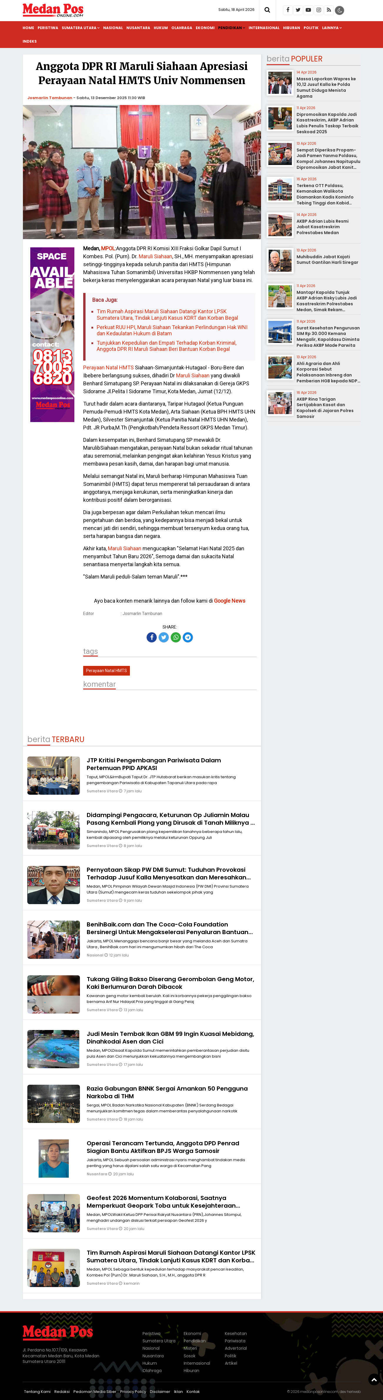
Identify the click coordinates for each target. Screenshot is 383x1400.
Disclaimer (160, 1391)
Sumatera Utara (79, 27)
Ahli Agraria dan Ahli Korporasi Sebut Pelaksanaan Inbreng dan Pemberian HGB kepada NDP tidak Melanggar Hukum (327, 375)
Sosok (189, 1356)
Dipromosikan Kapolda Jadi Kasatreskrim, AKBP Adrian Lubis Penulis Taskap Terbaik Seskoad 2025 (327, 123)
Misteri (190, 1348)
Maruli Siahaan (155, 256)
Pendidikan (230, 27)
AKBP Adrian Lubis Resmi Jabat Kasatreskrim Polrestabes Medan (323, 227)
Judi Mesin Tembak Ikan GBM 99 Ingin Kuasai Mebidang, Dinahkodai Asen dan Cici (170, 1038)
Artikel (231, 1363)
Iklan (178, 1391)
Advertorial (236, 1348)
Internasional (264, 27)
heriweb (354, 1391)
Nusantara (138, 27)
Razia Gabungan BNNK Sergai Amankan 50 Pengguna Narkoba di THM (167, 1092)
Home (28, 27)
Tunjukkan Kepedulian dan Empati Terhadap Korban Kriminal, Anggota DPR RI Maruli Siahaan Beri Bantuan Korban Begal (166, 346)
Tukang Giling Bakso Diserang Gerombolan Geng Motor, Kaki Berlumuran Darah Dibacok (170, 983)
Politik (311, 27)
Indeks (30, 41)
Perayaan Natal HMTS (108, 367)
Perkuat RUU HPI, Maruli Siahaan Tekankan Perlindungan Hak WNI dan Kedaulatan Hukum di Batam (172, 330)
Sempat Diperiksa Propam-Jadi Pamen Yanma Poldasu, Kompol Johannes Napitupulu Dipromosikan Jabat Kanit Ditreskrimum (328, 161)
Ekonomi (205, 27)
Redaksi (62, 1391)
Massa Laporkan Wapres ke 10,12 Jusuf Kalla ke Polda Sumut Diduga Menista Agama (326, 87)
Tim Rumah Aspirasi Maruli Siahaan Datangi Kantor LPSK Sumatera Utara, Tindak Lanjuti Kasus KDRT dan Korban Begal (167, 314)
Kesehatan (236, 1333)
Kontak (193, 1391)
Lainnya (330, 27)
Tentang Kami (37, 1391)
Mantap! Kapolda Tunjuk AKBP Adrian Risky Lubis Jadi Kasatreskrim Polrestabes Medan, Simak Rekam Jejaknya (327, 303)
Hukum (161, 27)
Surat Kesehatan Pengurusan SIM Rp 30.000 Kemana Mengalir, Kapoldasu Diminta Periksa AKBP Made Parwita (328, 336)
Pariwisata (235, 1341)
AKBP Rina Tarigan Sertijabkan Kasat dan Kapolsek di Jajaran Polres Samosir (325, 407)
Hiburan (291, 27)
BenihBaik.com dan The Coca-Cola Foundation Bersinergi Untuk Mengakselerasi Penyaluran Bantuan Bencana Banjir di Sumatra (167, 932)
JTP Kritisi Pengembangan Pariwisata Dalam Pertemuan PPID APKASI (154, 764)
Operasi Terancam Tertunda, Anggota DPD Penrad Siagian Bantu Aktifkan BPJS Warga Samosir (163, 1147)
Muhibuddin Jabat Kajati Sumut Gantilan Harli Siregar (327, 260)
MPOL (108, 248)
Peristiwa (48, 27)
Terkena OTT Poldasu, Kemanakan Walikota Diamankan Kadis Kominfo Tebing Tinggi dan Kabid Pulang (325, 197)
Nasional (113, 27)
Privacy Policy (133, 1391)
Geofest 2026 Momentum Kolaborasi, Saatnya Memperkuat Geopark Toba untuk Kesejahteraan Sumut (161, 1205)
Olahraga (181, 27)
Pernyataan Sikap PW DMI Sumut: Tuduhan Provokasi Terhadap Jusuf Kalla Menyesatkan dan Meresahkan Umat (166, 877)
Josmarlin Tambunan (49, 98)
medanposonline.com (319, 1391)
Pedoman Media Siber (94, 1391)
